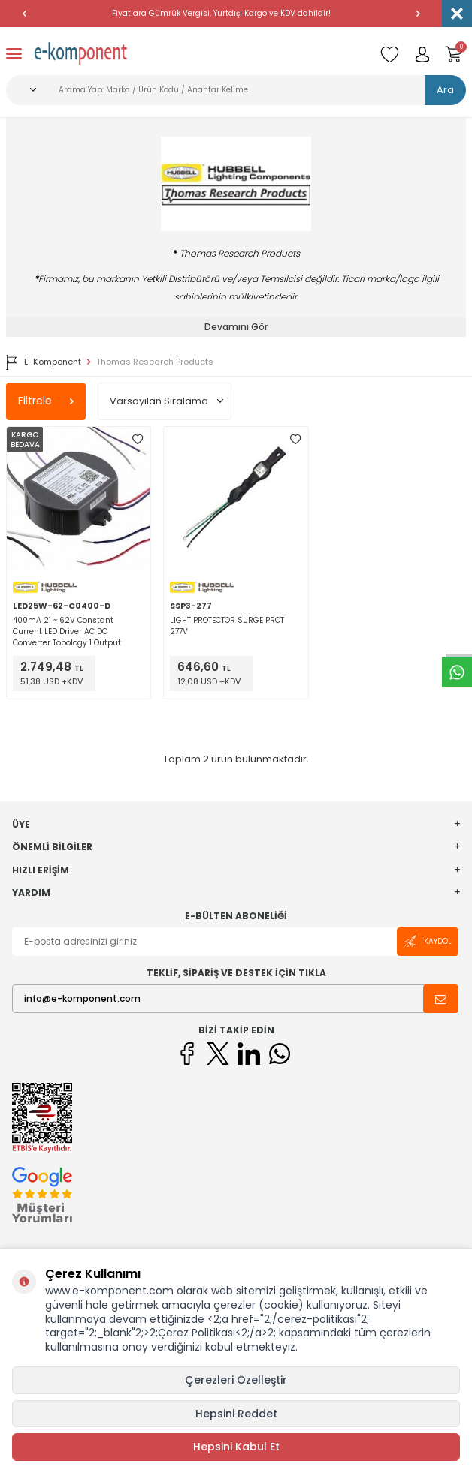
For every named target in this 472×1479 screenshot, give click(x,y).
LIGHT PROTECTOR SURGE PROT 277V (227, 626)
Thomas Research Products (154, 362)
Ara (445, 90)
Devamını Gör (236, 326)
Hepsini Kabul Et (236, 1446)
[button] (24, 13)
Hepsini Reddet (236, 1413)
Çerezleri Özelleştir (236, 1379)
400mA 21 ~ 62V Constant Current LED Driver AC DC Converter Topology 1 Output (67, 631)
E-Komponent (43, 362)
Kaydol (428, 941)
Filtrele (46, 400)
